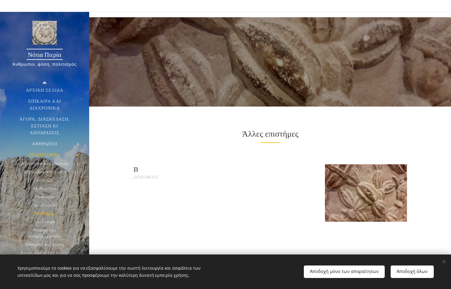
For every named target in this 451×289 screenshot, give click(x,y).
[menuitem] (44, 90)
